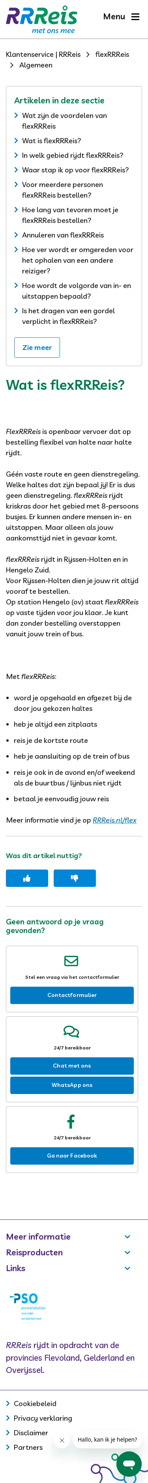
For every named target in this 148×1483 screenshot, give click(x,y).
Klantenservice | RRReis (43, 54)
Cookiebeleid (35, 1403)
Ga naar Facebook (72, 1155)
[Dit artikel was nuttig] (27, 878)
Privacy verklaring (43, 1418)
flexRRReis (112, 54)
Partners (28, 1447)
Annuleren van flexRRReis (63, 234)
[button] (121, 16)
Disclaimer (31, 1432)
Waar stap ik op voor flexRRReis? (75, 169)
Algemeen (35, 64)
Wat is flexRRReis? (51, 140)
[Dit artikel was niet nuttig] (75, 878)
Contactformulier (72, 995)
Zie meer (37, 347)
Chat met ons (72, 1065)
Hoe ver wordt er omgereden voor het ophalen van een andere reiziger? (77, 260)
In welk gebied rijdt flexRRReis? (73, 155)
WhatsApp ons (72, 1084)
